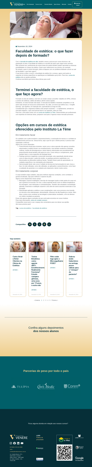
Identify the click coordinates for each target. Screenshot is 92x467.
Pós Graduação (30, 4)
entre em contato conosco (39, 200)
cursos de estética (25, 208)
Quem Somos (57, 4)
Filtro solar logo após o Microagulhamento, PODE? (58, 260)
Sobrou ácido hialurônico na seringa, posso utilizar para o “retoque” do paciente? (74, 265)
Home (24, 4)
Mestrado (64, 4)
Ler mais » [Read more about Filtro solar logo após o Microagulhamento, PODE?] (53, 267)
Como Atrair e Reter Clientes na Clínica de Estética (18, 261)
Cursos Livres (39, 4)
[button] (30, 224)
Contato (70, 4)
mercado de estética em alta (29, 61)
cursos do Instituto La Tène (46, 112)
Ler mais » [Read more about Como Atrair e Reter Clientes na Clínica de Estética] (15, 270)
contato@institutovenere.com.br (18, 451)
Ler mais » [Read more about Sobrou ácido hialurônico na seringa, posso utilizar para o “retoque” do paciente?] (71, 278)
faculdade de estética (39, 208)
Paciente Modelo (48, 4)
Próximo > (55, 300)
